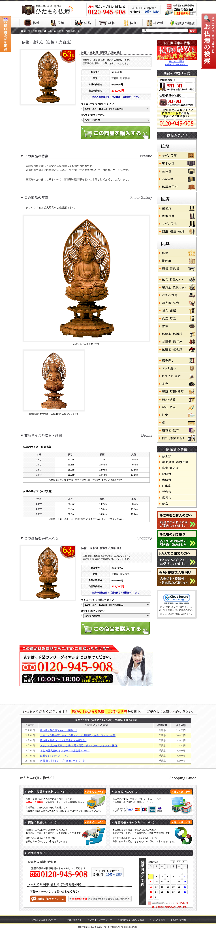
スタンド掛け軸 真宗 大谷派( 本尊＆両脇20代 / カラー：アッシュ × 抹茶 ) (79, 745)
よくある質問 (158, 919)
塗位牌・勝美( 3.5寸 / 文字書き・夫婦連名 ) (63, 740)
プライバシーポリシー (101, 919)
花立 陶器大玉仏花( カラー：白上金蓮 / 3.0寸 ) (64, 750)
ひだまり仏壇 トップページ (45, 919)
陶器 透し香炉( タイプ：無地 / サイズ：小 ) (63, 760)
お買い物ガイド (74, 919)
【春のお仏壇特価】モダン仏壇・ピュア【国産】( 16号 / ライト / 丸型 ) (78, 735)
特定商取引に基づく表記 (132, 919)
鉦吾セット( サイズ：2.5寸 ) (55, 755)
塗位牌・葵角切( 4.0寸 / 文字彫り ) (58, 730)
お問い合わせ (179, 919)
